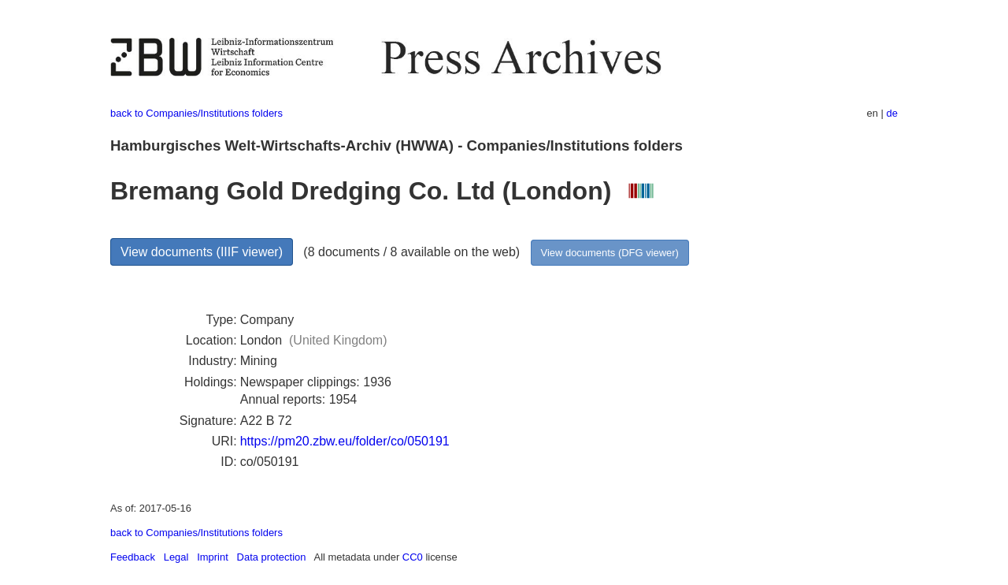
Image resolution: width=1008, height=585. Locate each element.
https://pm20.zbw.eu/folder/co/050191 (345, 441)
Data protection (271, 557)
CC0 (412, 557)
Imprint (212, 557)
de (892, 113)
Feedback (132, 557)
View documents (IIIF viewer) (201, 252)
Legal (176, 557)
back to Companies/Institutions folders (196, 113)
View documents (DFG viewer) (610, 253)
